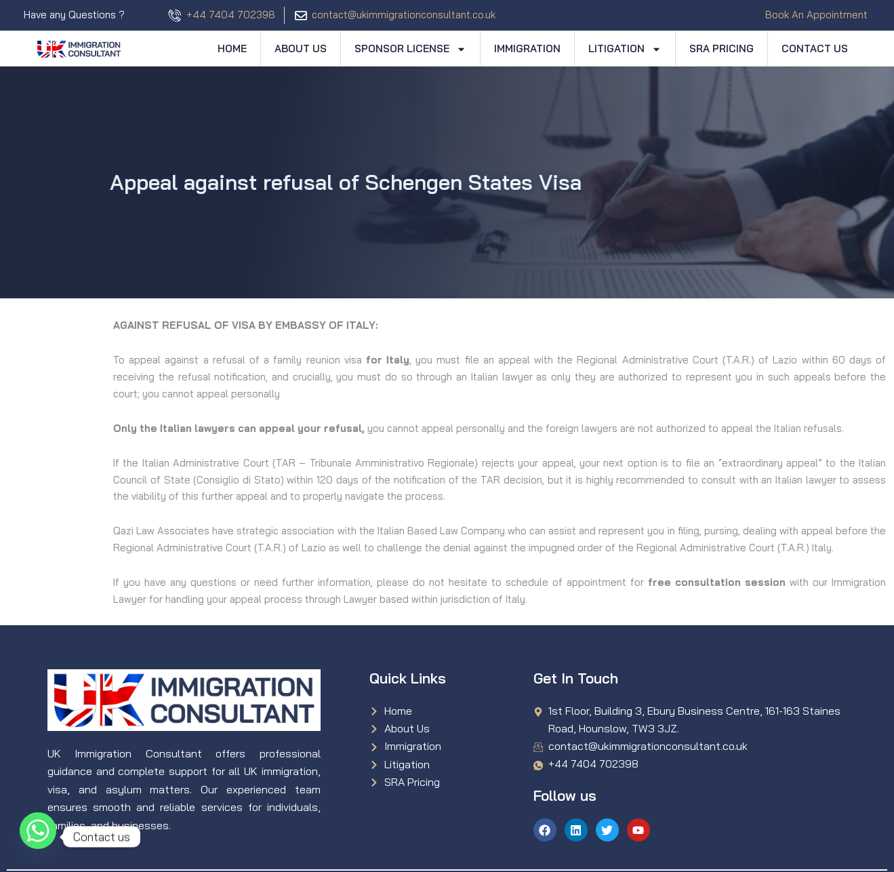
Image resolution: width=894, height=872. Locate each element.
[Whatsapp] (38, 836)
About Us (301, 48)
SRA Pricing (721, 48)
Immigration (527, 48)
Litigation (625, 49)
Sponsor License (410, 49)
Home (232, 48)
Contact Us (814, 48)
